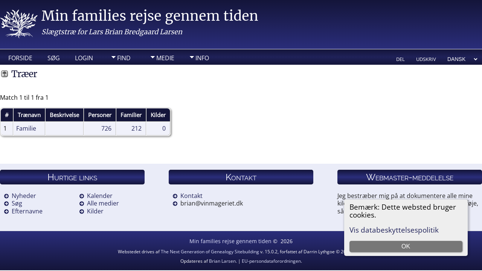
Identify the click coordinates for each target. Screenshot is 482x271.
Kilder (95, 211)
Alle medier (103, 203)
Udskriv (426, 59)
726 (106, 128)
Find (124, 58)
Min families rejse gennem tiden (149, 16)
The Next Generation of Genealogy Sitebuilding (210, 251)
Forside (20, 58)
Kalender (100, 196)
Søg (53, 58)
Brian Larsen (222, 261)
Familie (26, 128)
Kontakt (191, 196)
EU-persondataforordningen (271, 261)
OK (405, 246)
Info (202, 58)
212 (136, 128)
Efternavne (27, 211)
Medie (165, 58)
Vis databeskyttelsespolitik (394, 229)
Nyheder (24, 196)
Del (400, 59)
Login (84, 58)
